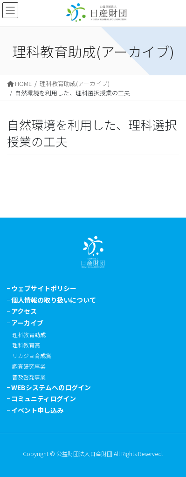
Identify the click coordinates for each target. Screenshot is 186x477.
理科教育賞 (26, 345)
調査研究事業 (29, 366)
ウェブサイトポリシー (43, 288)
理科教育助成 (29, 334)
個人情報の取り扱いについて (53, 300)
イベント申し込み (37, 410)
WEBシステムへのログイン (51, 387)
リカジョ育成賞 (31, 355)
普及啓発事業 (29, 377)
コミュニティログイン (43, 398)
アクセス (24, 311)
